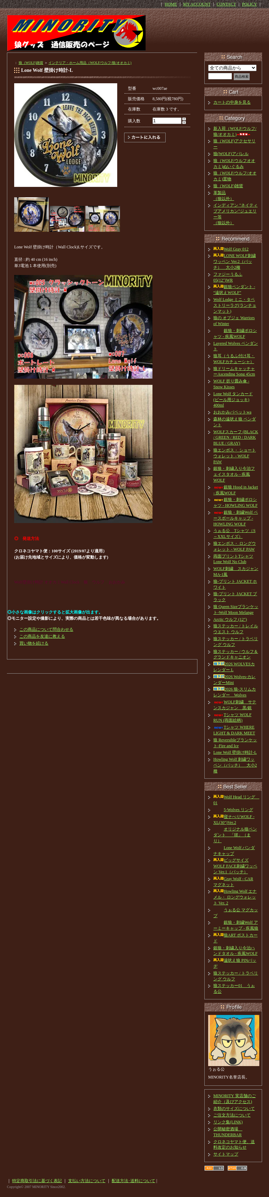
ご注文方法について (232, 1115)
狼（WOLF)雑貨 (31, 63)
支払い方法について (86, 1180)
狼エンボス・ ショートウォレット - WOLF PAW (234, 456)
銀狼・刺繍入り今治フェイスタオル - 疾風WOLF (234, 474)
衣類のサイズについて (234, 1108)
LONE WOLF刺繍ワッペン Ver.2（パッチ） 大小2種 (234, 261)
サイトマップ (225, 1154)
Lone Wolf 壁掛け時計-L (235, 752)
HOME (171, 4)
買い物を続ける (33, 643)
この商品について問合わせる (46, 629)
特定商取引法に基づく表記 (37, 1180)
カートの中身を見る (232, 102)
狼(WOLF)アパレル (231, 153)
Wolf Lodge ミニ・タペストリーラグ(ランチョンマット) (234, 305)
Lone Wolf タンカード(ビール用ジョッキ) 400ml (233, 399)
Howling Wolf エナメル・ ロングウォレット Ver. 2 (235, 897)
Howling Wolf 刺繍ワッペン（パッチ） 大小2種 (235, 765)
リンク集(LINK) (228, 1122)
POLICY (249, 4)
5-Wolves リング (233, 809)
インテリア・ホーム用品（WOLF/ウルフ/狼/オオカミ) (89, 63)
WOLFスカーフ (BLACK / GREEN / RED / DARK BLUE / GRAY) (235, 437)
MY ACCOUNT (197, 4)
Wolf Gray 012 (231, 249)
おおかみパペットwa (232, 412)
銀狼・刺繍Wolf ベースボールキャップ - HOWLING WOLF (235, 518)
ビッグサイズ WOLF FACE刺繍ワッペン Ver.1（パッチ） (235, 866)
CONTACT (226, 4)
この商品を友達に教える (42, 636)
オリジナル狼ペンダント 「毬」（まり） (235, 835)
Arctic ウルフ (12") (230, 619)
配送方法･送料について (133, 1180)
